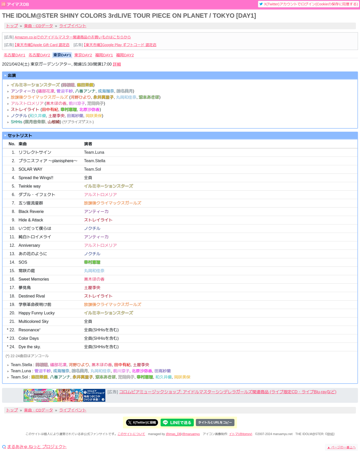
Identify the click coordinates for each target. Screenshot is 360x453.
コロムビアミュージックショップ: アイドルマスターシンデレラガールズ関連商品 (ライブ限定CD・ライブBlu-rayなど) (227, 392)
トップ (12, 26)
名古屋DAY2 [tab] (39, 55)
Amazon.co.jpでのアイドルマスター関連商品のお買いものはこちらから (73, 37)
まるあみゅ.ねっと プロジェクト (37, 447)
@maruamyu (191, 434)
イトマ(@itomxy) (240, 434)
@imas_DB (173, 434)
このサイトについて (131, 434)
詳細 (117, 64)
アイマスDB (18, 4)
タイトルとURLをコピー (215, 422)
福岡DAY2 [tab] (125, 55)
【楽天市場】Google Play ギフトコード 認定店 (120, 45)
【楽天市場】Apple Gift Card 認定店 (42, 45)
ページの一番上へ (341, 447)
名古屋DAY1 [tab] (14, 55)
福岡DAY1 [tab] (104, 55)
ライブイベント (72, 26)
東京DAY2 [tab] (83, 55)
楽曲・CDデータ (38, 26)
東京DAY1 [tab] (62, 55)
